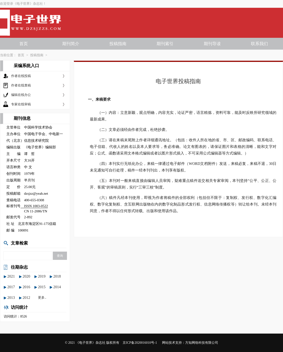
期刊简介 (70, 43)
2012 (26, 298)
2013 (11, 298)
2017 (11, 287)
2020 (26, 276)
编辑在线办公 (21, 95)
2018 (57, 276)
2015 (42, 287)
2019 (42, 276)
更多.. (42, 297)
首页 (23, 43)
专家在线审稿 (21, 104)
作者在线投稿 (21, 76)
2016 (26, 287)
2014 (57, 287)
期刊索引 (165, 43)
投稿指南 (117, 43)
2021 (11, 276)
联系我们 (259, 43)
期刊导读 (212, 43)
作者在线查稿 (21, 85)
